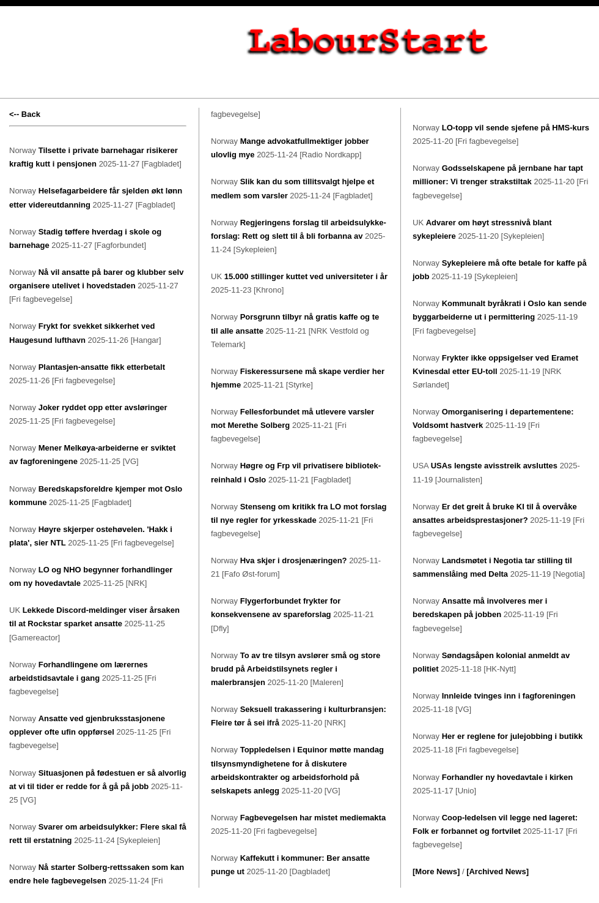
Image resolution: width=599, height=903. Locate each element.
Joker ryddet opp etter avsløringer (103, 407)
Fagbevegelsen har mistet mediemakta (313, 817)
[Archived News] (497, 871)
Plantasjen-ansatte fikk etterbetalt (102, 367)
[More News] (436, 871)
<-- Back (24, 114)
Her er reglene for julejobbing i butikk (512, 736)
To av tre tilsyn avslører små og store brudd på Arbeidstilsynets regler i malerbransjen (295, 669)
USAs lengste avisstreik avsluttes (494, 465)
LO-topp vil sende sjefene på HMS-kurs (515, 127)
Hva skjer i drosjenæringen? (293, 560)
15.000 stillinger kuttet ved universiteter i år (306, 276)
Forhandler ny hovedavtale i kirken (507, 777)
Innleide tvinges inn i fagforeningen (509, 695)
